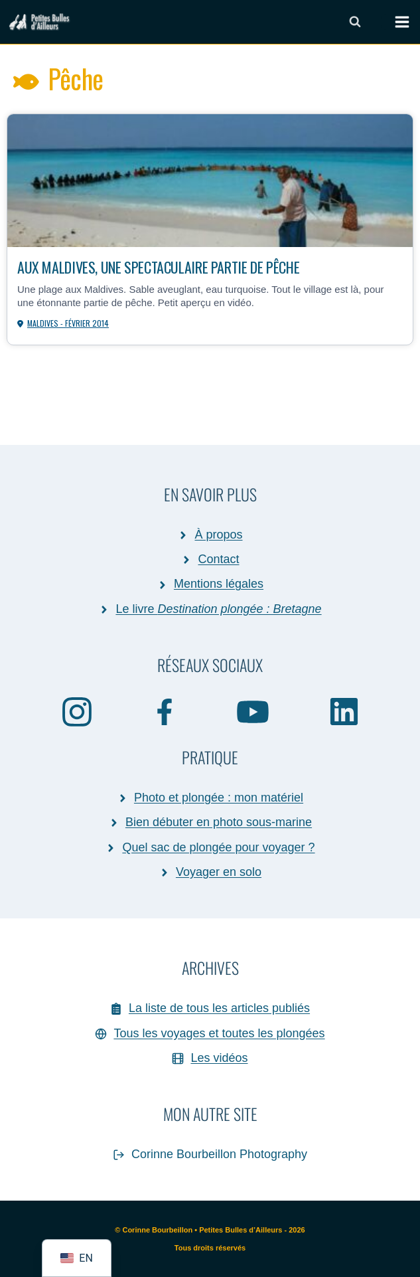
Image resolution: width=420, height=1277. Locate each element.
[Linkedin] (344, 710)
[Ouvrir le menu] (395, 22)
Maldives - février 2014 (68, 323)
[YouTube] (253, 711)
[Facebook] (165, 711)
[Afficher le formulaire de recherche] (355, 22)
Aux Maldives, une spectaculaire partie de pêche (158, 266)
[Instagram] (77, 711)
